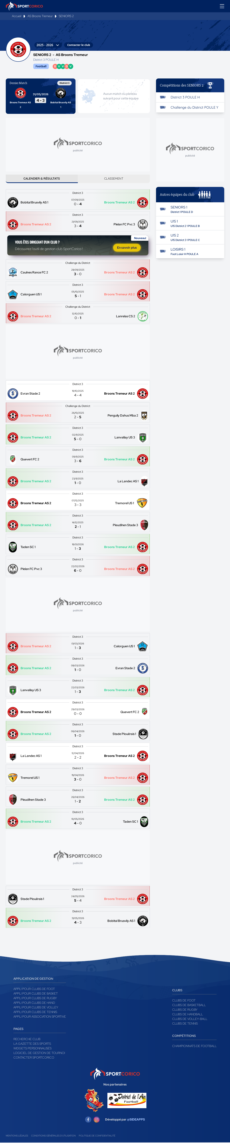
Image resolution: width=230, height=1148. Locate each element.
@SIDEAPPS (136, 1125)
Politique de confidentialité (97, 1141)
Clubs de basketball (189, 1010)
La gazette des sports (32, 1049)
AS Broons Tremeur (40, 16)
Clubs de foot (184, 1006)
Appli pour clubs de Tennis (35, 1017)
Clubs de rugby (185, 1015)
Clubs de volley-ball (189, 1024)
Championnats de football (194, 1051)
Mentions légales (17, 1141)
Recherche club (26, 1044)
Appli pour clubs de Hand (34, 1008)
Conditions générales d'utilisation (53, 1141)
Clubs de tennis (185, 1029)
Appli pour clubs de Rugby (35, 1003)
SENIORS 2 (66, 16)
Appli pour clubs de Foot (34, 994)
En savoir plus (127, 252)
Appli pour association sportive (39, 1022)
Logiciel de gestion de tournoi (39, 1058)
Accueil (16, 16)
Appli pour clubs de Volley (35, 1013)
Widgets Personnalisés (32, 1054)
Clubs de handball (187, 1020)
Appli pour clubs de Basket (35, 999)
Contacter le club (78, 45)
